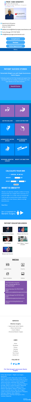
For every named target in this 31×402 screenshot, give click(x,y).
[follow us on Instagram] (21, 364)
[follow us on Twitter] (14, 364)
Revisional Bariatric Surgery (7, 160)
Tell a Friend (16, 353)
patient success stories (15, 69)
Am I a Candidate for (15, 212)
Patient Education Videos (15, 223)
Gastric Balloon (7, 121)
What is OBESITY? (11, 187)
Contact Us (15, 355)
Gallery (23, 278)
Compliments (15, 39)
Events (23, 269)
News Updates (7, 278)
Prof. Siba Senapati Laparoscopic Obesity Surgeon (15, 369)
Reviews (15, 42)
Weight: (8, 178)
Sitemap (15, 349)
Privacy (15, 347)
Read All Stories (15, 86)
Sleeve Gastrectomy (22, 121)
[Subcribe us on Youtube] (19, 364)
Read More (4, 205)
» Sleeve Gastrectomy (15, 328)
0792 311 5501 (6, 27)
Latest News (7, 269)
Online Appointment (15, 46)
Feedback (15, 351)
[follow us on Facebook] (11, 364)
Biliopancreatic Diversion (22, 233)
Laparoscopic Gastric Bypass (7, 140)
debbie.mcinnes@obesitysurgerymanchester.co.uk (16, 29)
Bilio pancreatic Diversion (22, 140)
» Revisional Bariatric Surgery (15, 332)
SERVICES (15, 321)
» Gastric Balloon (15, 330)
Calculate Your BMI (15, 171)
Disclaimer (15, 345)
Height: (8, 181)
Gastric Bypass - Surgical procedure (22, 243)
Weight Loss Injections (22, 159)
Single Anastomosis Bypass (8, 233)
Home (15, 343)
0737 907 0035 (15, 32)
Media (15, 259)
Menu (15, 49)
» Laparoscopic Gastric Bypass (15, 326)
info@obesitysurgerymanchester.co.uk (13, 34)
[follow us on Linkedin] (16, 364)
